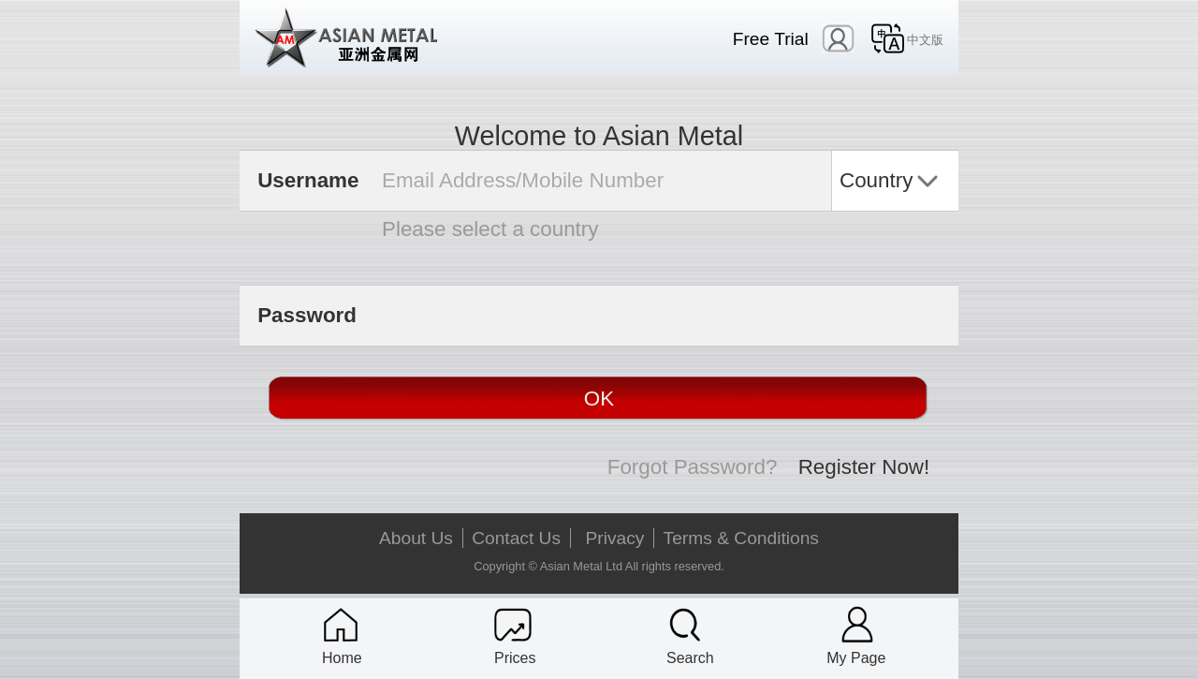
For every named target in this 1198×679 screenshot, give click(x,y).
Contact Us (516, 538)
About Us (416, 538)
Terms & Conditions (741, 538)
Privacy (615, 538)
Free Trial (771, 39)
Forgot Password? (692, 467)
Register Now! (864, 467)
